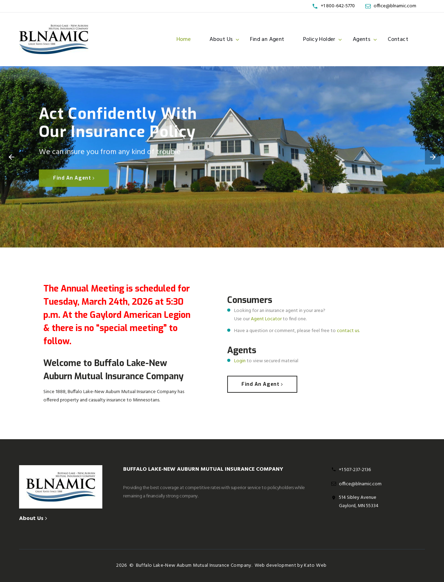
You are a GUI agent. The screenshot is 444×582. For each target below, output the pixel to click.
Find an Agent (267, 39)
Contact (398, 39)
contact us (348, 331)
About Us (221, 39)
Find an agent (74, 178)
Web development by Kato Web (290, 566)
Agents (361, 39)
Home (184, 39)
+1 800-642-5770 (338, 6)
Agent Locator (266, 319)
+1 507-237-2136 (355, 470)
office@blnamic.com (395, 6)
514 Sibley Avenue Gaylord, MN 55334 (358, 502)
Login (240, 361)
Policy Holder (319, 39)
